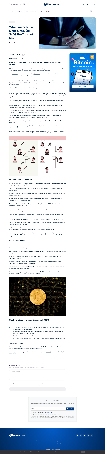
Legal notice (57, 435)
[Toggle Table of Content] (22, 55)
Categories (19, 11)
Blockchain (12, 22)
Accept (83, 451)
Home (12, 11)
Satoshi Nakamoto (54, 83)
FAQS (41, 11)
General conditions (58, 444)
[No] (103, 452)
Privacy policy (57, 438)
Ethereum (14, 74)
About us (33, 444)
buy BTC (48, 352)
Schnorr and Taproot (22, 229)
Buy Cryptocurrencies (31, 11)
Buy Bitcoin (34, 435)
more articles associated (34, 347)
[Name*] (23, 384)
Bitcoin (11, 69)
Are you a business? (36, 441)
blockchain (37, 74)
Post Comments (37, 389)
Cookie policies (57, 441)
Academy (33, 438)
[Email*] (52, 384)
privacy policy (49, 412)
